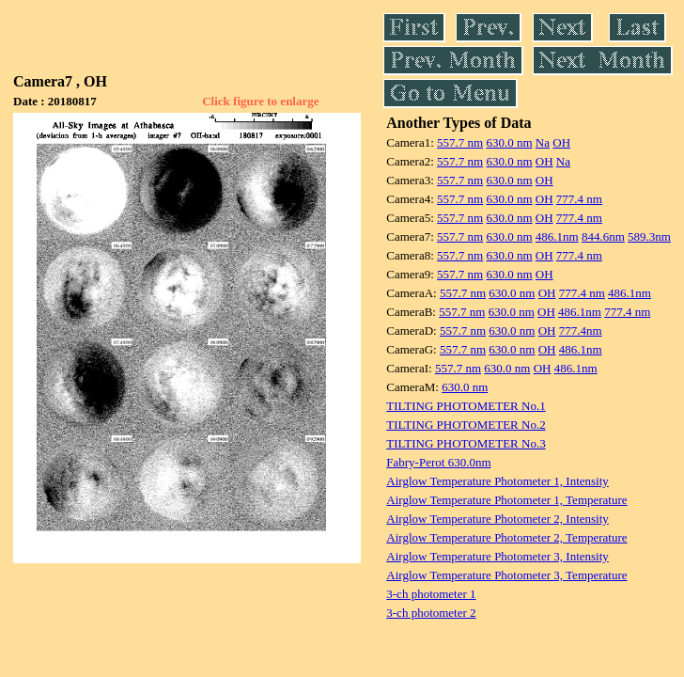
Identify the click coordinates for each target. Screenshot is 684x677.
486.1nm (557, 236)
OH (561, 142)
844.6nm (603, 236)
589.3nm (649, 236)
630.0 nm (509, 142)
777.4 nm (579, 199)
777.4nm (580, 330)
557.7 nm (460, 142)
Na (543, 142)
